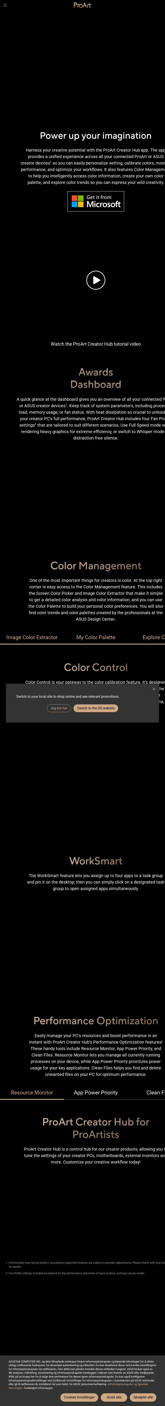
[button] (5, 5)
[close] (153, 688)
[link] (82, 5)
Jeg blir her (58, 708)
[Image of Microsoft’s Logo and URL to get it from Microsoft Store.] (95, 201)
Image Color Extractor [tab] (32, 637)
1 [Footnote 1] (51, 162)
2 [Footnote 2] (35, 424)
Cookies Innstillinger (79, 1397)
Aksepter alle (143, 1397)
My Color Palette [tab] (95, 637)
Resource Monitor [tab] (32, 1092)
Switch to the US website (96, 708)
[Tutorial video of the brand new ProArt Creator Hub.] (95, 280)
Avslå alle (114, 1397)
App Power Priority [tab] (96, 1092)
